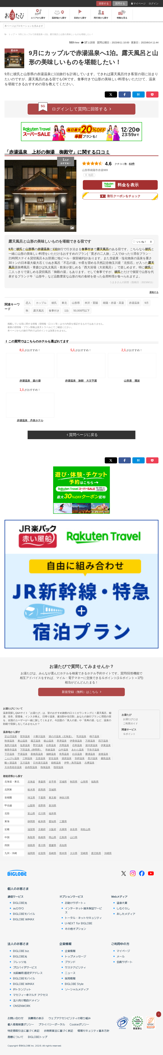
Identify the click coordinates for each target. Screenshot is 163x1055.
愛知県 (52, 821)
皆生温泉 (53, 758)
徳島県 (31, 845)
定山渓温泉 (11, 736)
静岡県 (31, 821)
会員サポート (125, 962)
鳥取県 (31, 837)
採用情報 (70, 978)
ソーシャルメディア (77, 989)
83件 (132, 163)
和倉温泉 (50, 749)
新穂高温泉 (37, 754)
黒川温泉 (93, 758)
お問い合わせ (15, 1018)
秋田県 (73, 781)
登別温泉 (25, 736)
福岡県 (31, 853)
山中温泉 (63, 749)
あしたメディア (126, 914)
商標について (15, 1037)
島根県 (42, 837)
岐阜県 (42, 821)
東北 (64, 302)
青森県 (42, 781)
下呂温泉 (9, 754)
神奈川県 (64, 797)
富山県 (31, 813)
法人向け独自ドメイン (26, 1000)
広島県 (63, 837)
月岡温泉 (64, 745)
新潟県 (52, 805)
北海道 (31, 781)
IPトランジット (22, 989)
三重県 (63, 821)
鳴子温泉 (94, 736)
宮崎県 (84, 853)
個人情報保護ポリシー (21, 1024)
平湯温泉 (22, 754)
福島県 (95, 781)
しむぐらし (123, 908)
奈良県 (73, 829)
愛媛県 (52, 845)
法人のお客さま (18, 943)
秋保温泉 (9, 740)
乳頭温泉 (81, 736)
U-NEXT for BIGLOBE (78, 923)
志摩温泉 (89, 762)
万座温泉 (90, 740)
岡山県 (52, 837)
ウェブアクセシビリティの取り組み (69, 1018)
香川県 (42, 845)
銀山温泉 (49, 740)
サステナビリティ (75, 967)
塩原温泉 (25, 745)
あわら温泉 (77, 749)
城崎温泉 (51, 754)
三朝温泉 (27, 758)
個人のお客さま (18, 888)
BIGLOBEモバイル (24, 914)
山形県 (76, 302)
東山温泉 (22, 740)
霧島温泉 (106, 758)
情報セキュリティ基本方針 (93, 1030)
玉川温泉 (25, 762)
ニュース (70, 973)
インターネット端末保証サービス (83, 910)
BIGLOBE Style (74, 984)
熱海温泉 (45, 767)
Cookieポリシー (79, 1024)
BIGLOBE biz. (21, 951)
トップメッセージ (75, 956)
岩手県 (52, 781)
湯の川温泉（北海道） (61, 736)
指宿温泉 (58, 767)
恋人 (28, 302)
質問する (120, 3)
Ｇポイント (129, 733)
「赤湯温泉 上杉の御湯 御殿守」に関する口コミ (57, 152)
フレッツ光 (19, 962)
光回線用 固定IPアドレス (28, 973)
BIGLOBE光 (20, 903)
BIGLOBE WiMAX (23, 919)
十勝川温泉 (39, 736)
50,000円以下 (81, 310)
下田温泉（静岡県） (31, 749)
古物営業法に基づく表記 (58, 1030)
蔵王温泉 (35, 740)
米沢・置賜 (91, 302)
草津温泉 (62, 740)
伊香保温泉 (76, 740)
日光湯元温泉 (40, 762)
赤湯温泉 (134, 302)
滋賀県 (31, 829)
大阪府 (52, 829)
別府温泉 (80, 758)
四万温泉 (103, 740)
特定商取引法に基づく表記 (23, 1030)
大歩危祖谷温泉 (13, 767)
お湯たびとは (130, 719)
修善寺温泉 (11, 749)
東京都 (52, 797)
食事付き (54, 310)
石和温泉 (77, 745)
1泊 (66, 310)
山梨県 (31, 805)
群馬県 (42, 789)
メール (121, 956)
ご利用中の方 (120, 943)
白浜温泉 (77, 754)
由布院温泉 (31, 767)
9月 (146, 302)
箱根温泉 (56, 762)
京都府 (42, 829)
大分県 (73, 853)
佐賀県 (42, 853)
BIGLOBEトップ (37, 1037)
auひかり (18, 908)
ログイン (153, 3)
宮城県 (63, 781)
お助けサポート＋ (75, 903)
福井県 (52, 813)
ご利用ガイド (130, 723)
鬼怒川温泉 (11, 745)
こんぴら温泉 (12, 758)
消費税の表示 (36, 1018)
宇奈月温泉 (93, 749)
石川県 (42, 813)
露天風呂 (38, 310)
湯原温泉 (66, 758)
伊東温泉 (106, 745)
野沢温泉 (38, 745)
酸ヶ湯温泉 (11, 762)
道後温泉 (103, 754)
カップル (41, 302)
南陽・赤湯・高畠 (113, 302)
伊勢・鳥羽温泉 (72, 762)
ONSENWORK (21, 1006)
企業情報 (65, 943)
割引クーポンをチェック (120, 196)
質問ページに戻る (82, 435)
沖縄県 (108, 853)
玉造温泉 (40, 758)
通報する (153, 292)
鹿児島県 (96, 853)
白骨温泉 (51, 745)
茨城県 (52, 789)
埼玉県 (31, 797)
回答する (104, 3)
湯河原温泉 (91, 745)
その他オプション (75, 929)
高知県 (63, 845)
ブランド (70, 962)
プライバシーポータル (52, 1024)
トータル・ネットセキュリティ (83, 918)
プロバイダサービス (25, 967)
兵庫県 (63, 829)
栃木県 (31, 789)
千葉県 (42, 797)
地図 (89, 174)
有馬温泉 (64, 754)
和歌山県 (85, 829)
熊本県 (63, 853)
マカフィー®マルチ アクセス (30, 995)
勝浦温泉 (90, 754)
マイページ (138, 3)
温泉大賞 (122, 903)
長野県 (42, 805)
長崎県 (52, 853)
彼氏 (54, 302)
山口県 (73, 837)
